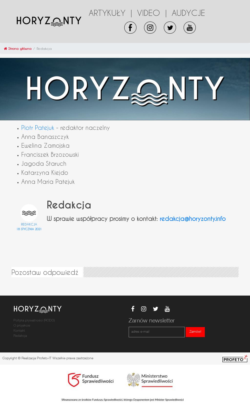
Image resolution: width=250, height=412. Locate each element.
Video (152, 12)
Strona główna (17, 48)
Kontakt (19, 331)
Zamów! (195, 332)
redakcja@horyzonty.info (193, 218)
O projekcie (21, 326)
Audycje (188, 12)
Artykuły (110, 12)
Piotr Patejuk (37, 127)
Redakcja (29, 224)
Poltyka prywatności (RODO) (34, 320)
